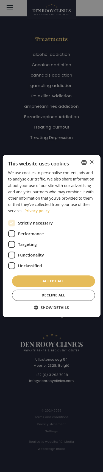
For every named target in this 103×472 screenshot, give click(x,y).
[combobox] (84, 162)
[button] (51, 307)
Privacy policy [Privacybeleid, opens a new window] (37, 210)
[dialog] (51, 236)
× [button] (92, 162)
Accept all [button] (54, 280)
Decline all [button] (53, 295)
